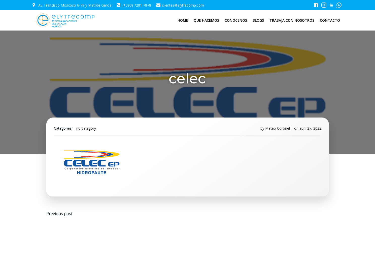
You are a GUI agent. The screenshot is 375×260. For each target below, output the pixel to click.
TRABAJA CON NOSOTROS (291, 20)
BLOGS (258, 20)
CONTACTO (330, 20)
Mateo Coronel (277, 128)
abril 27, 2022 (310, 128)
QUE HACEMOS (206, 20)
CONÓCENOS (236, 20)
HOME (183, 20)
